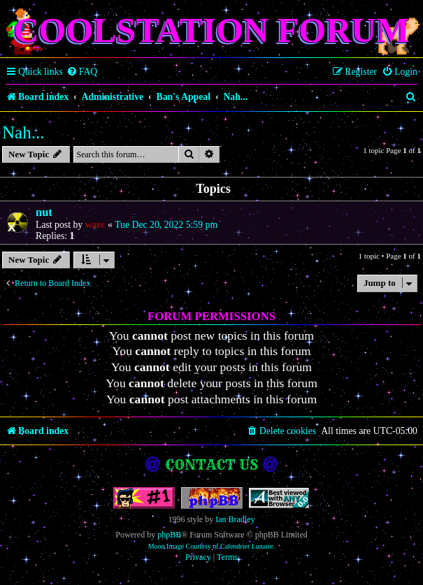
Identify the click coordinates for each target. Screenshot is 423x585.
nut (44, 212)
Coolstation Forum (211, 30)
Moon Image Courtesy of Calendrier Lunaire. (211, 546)
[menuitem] (82, 72)
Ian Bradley (234, 519)
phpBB (169, 535)
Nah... (23, 132)
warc (95, 224)
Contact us (211, 464)
